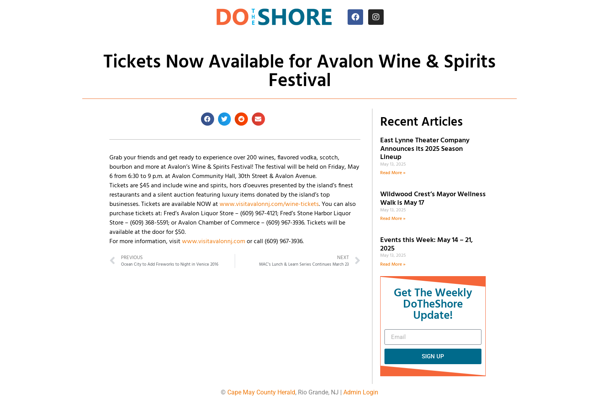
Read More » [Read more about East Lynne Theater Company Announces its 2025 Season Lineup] (392, 173)
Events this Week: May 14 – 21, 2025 (426, 244)
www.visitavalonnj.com (213, 242)
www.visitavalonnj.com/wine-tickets (269, 204)
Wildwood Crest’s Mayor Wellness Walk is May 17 (433, 199)
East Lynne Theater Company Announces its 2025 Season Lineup (424, 149)
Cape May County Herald (261, 392)
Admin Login (360, 392)
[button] (207, 119)
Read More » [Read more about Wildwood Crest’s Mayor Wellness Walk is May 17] (392, 219)
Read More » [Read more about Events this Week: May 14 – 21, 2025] (392, 264)
